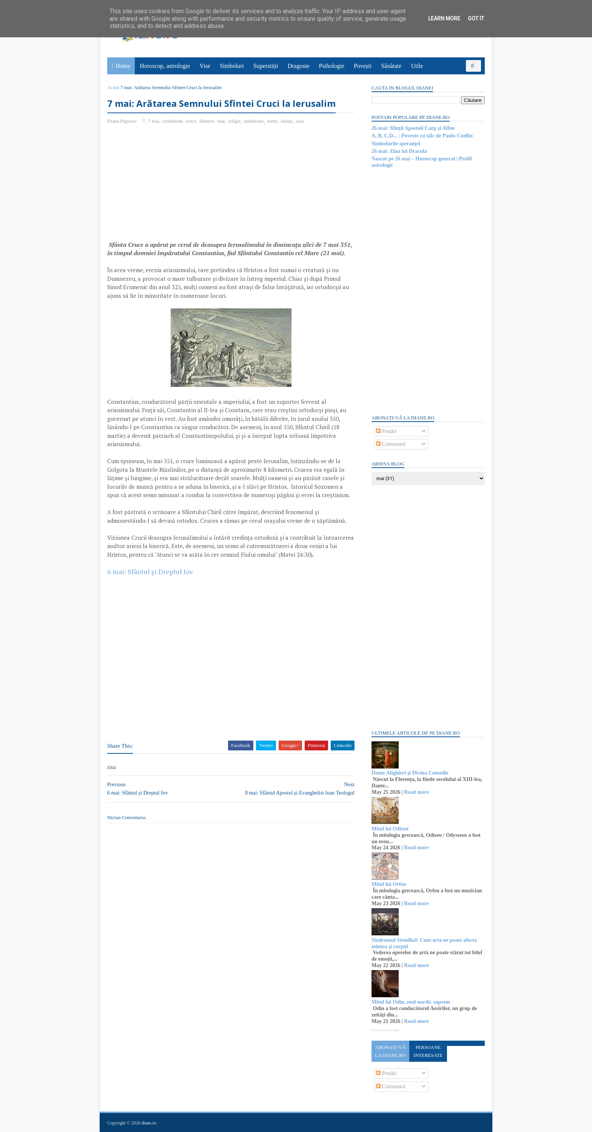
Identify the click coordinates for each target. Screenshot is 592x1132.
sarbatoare (254, 121)
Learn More (444, 18)
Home (123, 66)
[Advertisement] (170, 185)
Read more (416, 792)
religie (234, 121)
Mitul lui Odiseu (390, 829)
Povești (363, 66)
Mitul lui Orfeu (389, 884)
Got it (476, 18)
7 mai (153, 121)
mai (221, 121)
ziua (300, 121)
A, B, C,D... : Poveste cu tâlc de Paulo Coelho (422, 136)
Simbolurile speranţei (396, 143)
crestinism (172, 121)
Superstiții (265, 66)
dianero (206, 121)
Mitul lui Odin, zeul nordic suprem (411, 1002)
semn (272, 121)
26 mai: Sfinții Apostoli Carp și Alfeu (413, 128)
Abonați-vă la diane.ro (390, 1051)
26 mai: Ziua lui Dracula (399, 151)
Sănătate (391, 66)
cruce (191, 121)
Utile (417, 66)
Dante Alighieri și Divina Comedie (410, 773)
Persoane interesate (427, 1051)
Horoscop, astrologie (165, 66)
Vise (205, 66)
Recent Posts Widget (385, 1030)
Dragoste (299, 66)
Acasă (113, 87)
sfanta (286, 121)
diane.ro (149, 1123)
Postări (386, 431)
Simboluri (232, 66)
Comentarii (391, 444)
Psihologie (331, 66)
